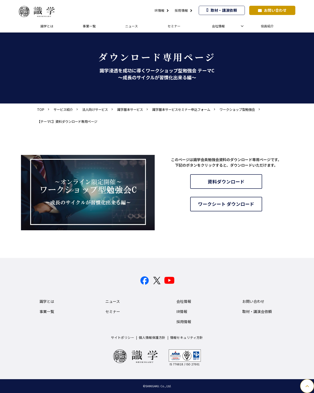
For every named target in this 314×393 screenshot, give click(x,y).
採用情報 (181, 10)
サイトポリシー (122, 337)
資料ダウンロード (226, 181)
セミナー (174, 26)
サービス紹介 (63, 109)
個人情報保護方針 (152, 337)
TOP (40, 109)
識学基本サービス (130, 109)
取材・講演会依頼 (257, 311)
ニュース (131, 26)
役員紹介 (267, 26)
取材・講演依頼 (223, 10)
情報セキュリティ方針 (186, 337)
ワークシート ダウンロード (226, 204)
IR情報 (159, 10)
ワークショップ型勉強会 (237, 109)
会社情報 (218, 26)
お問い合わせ (275, 10)
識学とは (46, 26)
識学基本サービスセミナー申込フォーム (181, 109)
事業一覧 (89, 26)
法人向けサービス (95, 109)
